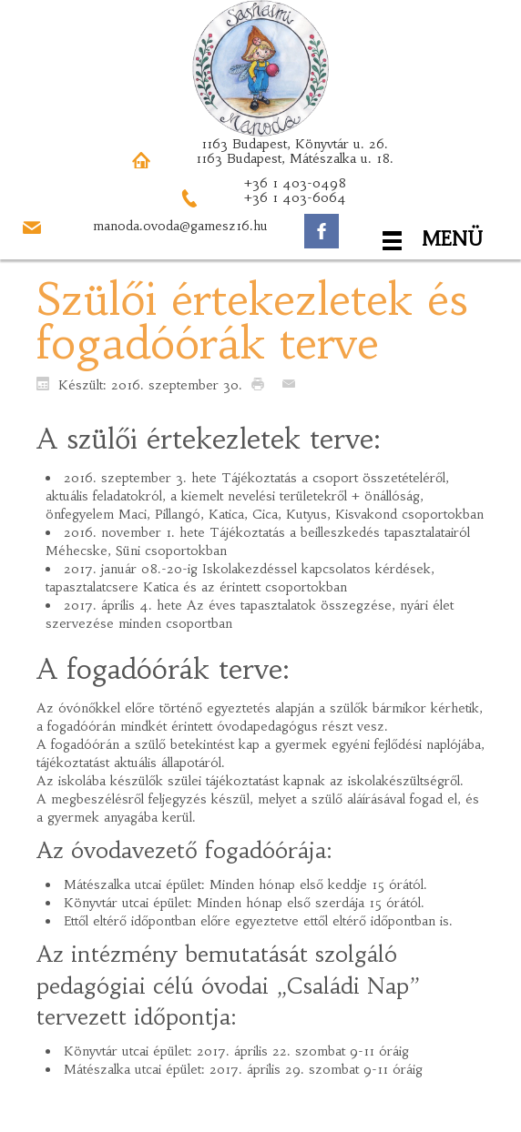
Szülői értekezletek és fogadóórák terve (251, 321)
